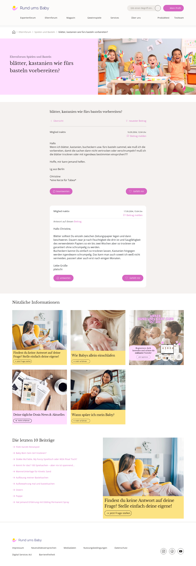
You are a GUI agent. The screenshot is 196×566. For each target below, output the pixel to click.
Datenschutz (121, 547)
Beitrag (77, 221)
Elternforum (51, 17)
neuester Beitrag (137, 120)
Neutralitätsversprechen (43, 547)
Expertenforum (28, 17)
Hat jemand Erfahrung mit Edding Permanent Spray (42, 502)
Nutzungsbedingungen (95, 547)
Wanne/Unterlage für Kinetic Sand (33, 471)
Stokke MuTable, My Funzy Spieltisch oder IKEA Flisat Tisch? (46, 459)
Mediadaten (70, 547)
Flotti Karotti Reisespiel (28, 446)
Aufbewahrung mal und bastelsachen (35, 483)
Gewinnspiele (94, 17)
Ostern (19, 489)
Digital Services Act (22, 554)
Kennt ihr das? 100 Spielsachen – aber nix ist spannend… (45, 465)
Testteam (179, 17)
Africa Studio (189, 91)
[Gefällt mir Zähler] (136, 191)
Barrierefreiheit (47, 554)
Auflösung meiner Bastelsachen (32, 477)
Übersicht (58, 120)
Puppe (19, 496)
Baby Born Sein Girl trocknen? (31, 453)
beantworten (63, 191)
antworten (65, 277)
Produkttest (163, 17)
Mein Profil (175, 8)
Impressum (18, 547)
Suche (158, 8)
